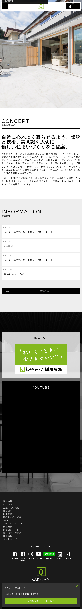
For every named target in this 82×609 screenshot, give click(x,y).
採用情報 (7, 536)
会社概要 (7, 526)
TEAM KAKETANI (12, 523)
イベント (7, 504)
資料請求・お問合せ (13, 533)
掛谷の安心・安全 (12, 517)
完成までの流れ (11, 507)
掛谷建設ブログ (11, 530)
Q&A (5, 520)
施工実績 (7, 514)
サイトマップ (10, 539)
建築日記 (7, 511)
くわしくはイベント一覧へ (41, 601)
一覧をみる (43, 291)
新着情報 (7, 501)
